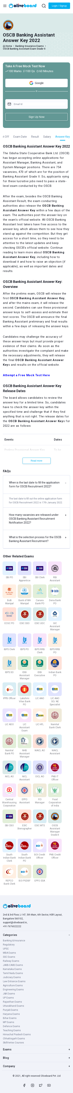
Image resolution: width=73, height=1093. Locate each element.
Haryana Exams (11, 1014)
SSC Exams (9, 957)
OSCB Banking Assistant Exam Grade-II (24, 48)
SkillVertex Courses (13, 1042)
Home (9, 46)
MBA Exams (9, 952)
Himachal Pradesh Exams (17, 1034)
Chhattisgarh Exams (14, 1038)
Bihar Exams (10, 1018)
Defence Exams (11, 1026)
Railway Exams (11, 961)
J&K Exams (9, 993)
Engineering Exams (13, 989)
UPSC (6, 948)
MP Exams (8, 1022)
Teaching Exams (12, 1030)
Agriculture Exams (13, 985)
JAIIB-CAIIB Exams (13, 965)
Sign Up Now (37, 116)
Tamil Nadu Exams (13, 973)
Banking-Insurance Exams (29, 46)
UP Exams (8, 997)
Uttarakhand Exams (13, 1006)
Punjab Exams (10, 1010)
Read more (36, 460)
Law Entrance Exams (14, 981)
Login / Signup (59, 5)
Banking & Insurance (14, 940)
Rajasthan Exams (12, 1001)
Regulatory (9, 944)
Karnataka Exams (12, 969)
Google (36, 83)
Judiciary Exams (12, 977)
